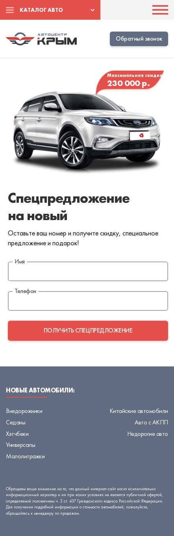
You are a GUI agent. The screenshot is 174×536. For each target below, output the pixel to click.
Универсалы (20, 445)
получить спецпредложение (88, 330)
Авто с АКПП (151, 422)
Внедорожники (24, 411)
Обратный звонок (139, 38)
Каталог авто (41, 9)
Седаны (15, 422)
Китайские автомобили (138, 411)
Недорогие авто (147, 434)
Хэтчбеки (17, 434)
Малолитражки (25, 456)
